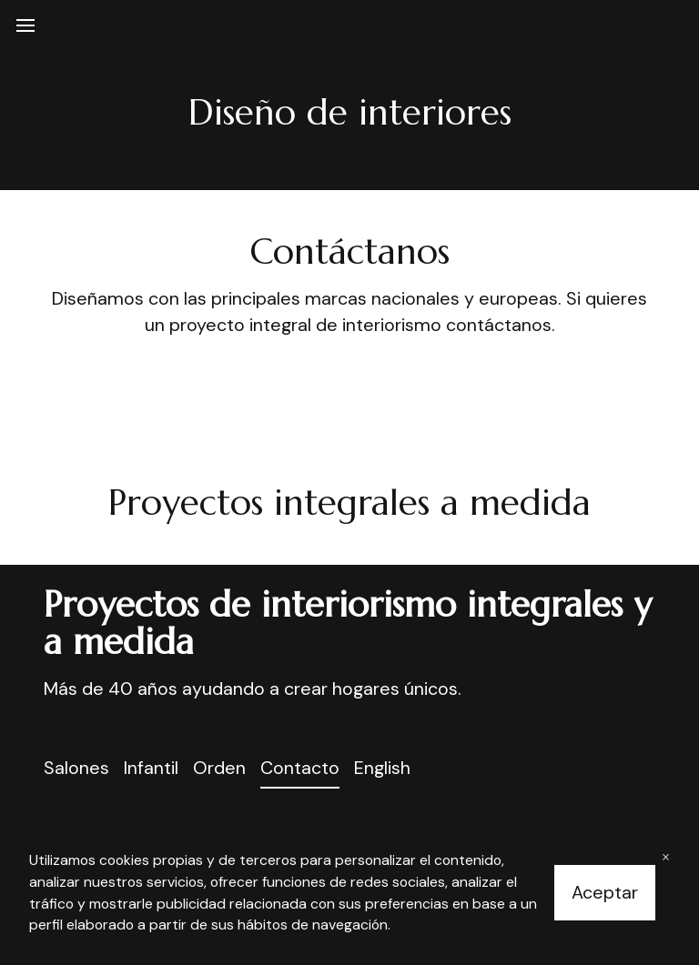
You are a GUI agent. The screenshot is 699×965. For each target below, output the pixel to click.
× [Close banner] (666, 857)
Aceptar (605, 892)
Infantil (151, 767)
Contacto (299, 767)
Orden (219, 767)
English (382, 767)
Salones (76, 767)
